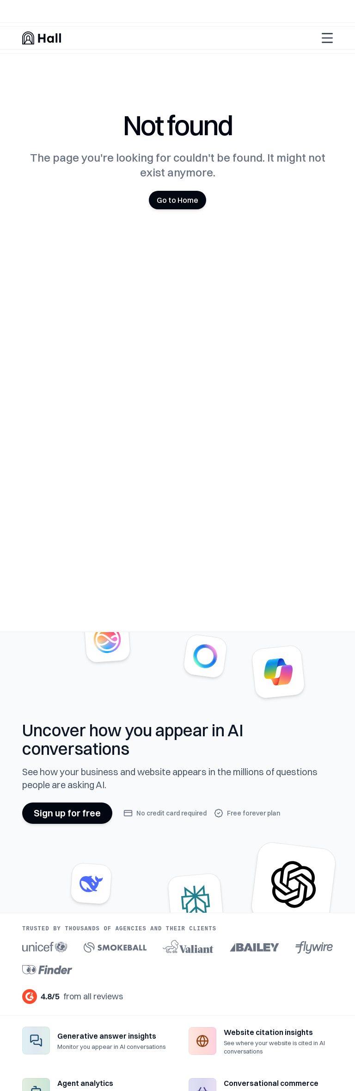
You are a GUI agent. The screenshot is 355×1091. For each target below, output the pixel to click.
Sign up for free (67, 813)
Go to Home (177, 200)
